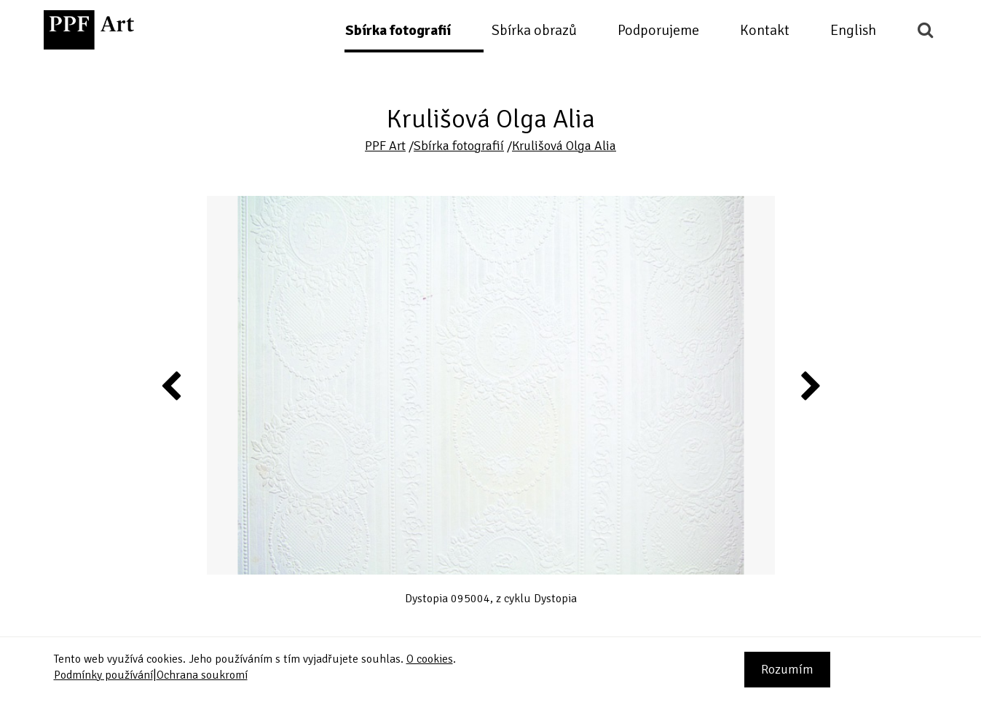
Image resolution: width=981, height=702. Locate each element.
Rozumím (787, 669)
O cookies (429, 659)
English (853, 30)
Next (809, 385)
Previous (171, 385)
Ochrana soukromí (202, 675)
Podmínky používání (103, 675)
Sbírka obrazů (534, 30)
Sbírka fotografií (398, 30)
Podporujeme (658, 30)
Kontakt (764, 30)
